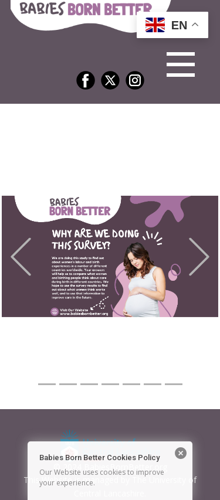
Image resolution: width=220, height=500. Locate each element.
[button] (21, 256)
